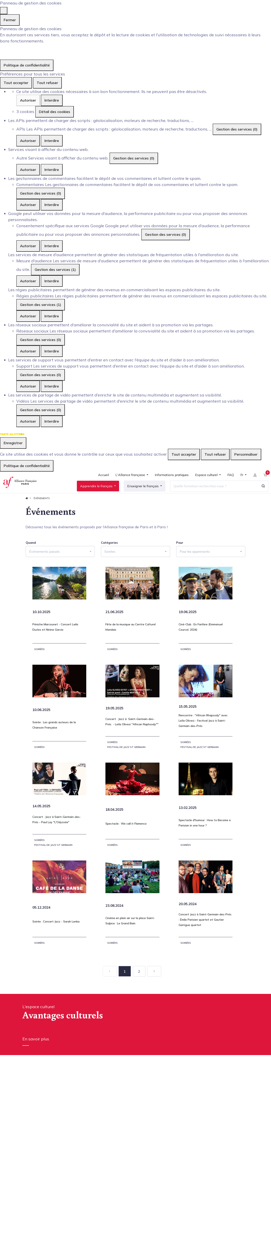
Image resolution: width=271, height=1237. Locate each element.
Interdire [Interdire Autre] (51, 169)
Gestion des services (237, 129)
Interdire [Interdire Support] (51, 386)
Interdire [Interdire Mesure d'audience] (51, 281)
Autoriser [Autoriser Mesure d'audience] (28, 281)
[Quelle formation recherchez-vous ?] (211, 491)
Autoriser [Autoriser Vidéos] (28, 421)
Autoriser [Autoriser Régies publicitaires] (28, 316)
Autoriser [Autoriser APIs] (28, 140)
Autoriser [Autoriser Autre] (28, 169)
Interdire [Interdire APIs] (51, 140)
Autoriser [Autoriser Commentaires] (28, 204)
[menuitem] (100, 482)
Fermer (10, 20)
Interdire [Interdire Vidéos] (51, 421)
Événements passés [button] (44, 563)
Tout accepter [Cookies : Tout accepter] (16, 82)
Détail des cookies (54, 111)
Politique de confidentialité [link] (27, 65)
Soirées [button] (109, 563)
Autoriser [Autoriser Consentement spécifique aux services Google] (28, 246)
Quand (31, 554)
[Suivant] (154, 982)
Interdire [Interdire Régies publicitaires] (51, 316)
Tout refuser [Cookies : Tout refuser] (47, 82)
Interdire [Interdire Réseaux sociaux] (51, 351)
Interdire (51, 100)
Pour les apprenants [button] (195, 563)
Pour (179, 554)
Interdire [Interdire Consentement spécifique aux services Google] (51, 246)
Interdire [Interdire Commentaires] (51, 204)
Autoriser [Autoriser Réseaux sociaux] (28, 351)
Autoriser (28, 100)
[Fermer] (3, 10)
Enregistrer (13, 443)
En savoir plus (35, 1050)
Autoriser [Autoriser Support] (28, 386)
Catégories (109, 554)
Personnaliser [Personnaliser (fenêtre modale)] (246, 454)
